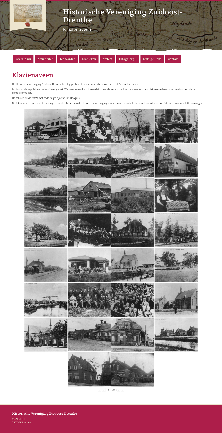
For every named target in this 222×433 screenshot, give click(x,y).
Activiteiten (45, 59)
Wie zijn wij (23, 59)
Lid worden (67, 59)
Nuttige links (152, 59)
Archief (107, 59)
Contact (173, 59)
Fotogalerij (127, 59)
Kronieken (89, 59)
